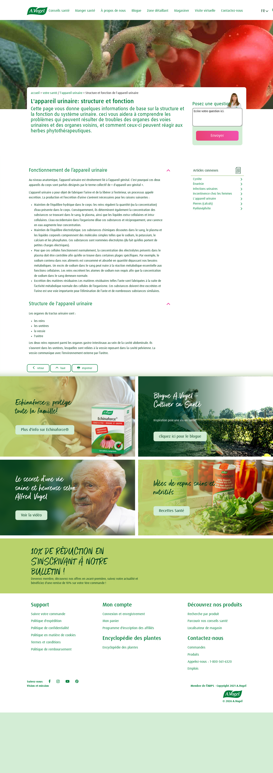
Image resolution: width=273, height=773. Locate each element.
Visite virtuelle (207, 10)
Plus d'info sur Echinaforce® (45, 430)
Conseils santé (61, 10)
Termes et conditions (46, 643)
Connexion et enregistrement (124, 615)
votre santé (50, 93)
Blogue (138, 10)
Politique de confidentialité (50, 629)
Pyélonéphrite (202, 208)
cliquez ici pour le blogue (180, 437)
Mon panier (111, 622)
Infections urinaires (205, 188)
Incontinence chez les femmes (212, 193)
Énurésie (198, 183)
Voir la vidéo (31, 516)
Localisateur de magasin (205, 629)
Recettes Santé (172, 511)
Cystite (197, 179)
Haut (63, 368)
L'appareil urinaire (204, 198)
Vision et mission (38, 686)
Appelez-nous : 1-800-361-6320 (210, 662)
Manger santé (87, 10)
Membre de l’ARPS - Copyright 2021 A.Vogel (218, 686)
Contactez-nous (234, 10)
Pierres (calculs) (203, 203)
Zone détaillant (159, 10)
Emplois (193, 669)
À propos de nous (115, 10)
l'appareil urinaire (71, 93)
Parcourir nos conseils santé (208, 622)
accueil (35, 93)
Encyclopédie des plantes (120, 648)
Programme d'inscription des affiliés (128, 629)
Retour (39, 368)
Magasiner (183, 10)
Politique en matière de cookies (53, 636)
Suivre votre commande (48, 615)
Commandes (196, 648)
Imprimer (89, 368)
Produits (193, 655)
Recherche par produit (203, 615)
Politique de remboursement (51, 650)
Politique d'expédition (46, 622)
